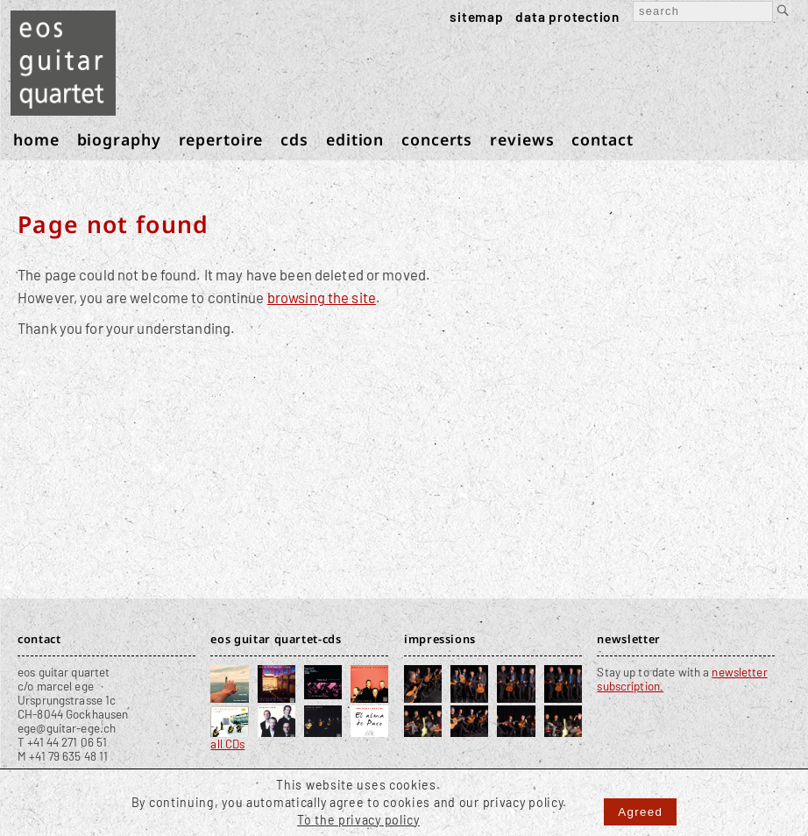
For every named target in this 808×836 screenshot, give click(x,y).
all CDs (227, 744)
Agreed (640, 811)
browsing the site (321, 297)
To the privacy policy (358, 819)
